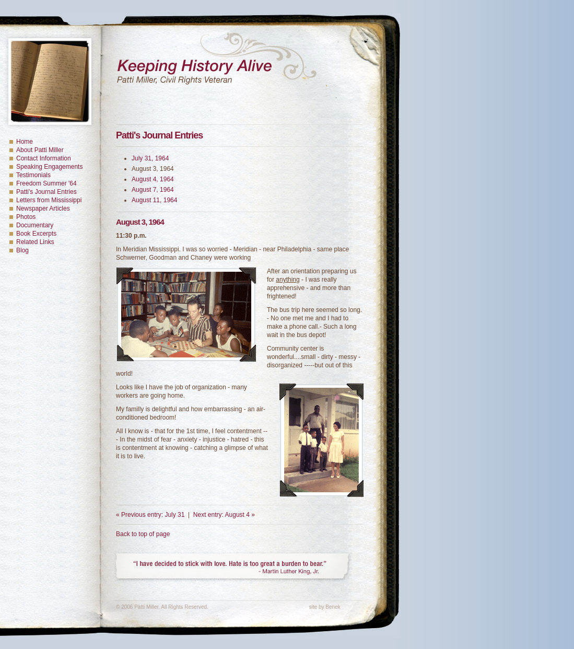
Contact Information (43, 158)
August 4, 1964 (153, 179)
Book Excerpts (36, 233)
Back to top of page (143, 534)
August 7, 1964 (153, 189)
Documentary (34, 225)
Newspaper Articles (43, 208)
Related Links (35, 242)
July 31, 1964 (150, 158)
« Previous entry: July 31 (150, 514)
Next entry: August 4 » (224, 514)
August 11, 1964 (154, 200)
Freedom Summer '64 (46, 183)
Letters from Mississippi (48, 200)
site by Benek (325, 607)
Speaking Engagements (49, 166)
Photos (26, 217)
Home (24, 141)
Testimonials (33, 175)
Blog (22, 250)
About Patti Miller (40, 150)
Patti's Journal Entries (46, 191)
